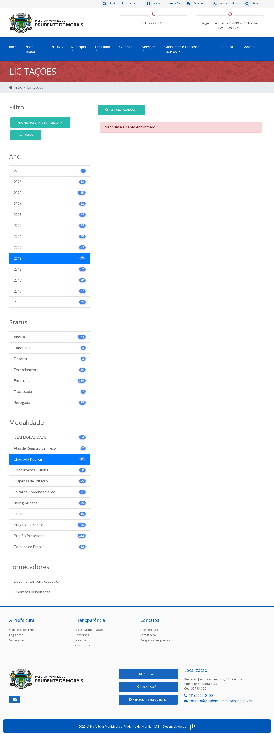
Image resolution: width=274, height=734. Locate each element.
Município (78, 45)
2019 (26, 132)
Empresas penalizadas (32, 589)
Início (12, 45)
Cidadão (125, 45)
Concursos (82, 632)
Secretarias (16, 637)
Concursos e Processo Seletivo (182, 47)
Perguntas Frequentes (155, 637)
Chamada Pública (40, 120)
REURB (57, 45)
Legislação (16, 632)
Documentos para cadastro (36, 578)
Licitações (81, 637)
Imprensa (225, 45)
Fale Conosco (149, 627)
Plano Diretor (30, 47)
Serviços (148, 45)
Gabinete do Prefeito (23, 627)
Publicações (83, 643)
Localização (148, 632)
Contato (248, 45)
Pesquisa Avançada (121, 107)
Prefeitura (102, 45)
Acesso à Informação (89, 627)
